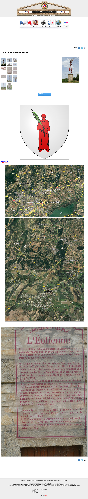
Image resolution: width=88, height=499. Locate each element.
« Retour (75, 47)
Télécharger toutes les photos (44, 94)
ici (66, 480)
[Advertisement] (44, 38)
